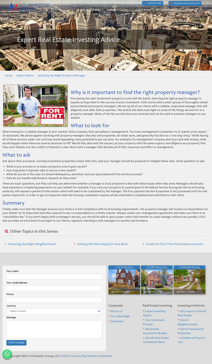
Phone (10, 294)
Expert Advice (143, 10)
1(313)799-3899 (152, 3)
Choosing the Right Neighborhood (31, 244)
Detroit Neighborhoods (168, 10)
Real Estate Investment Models (155, 331)
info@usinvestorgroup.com (184, 3)
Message (11, 317)
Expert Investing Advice (154, 313)
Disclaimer (117, 321)
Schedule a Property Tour (191, 340)
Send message (16, 342)
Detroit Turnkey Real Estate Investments (86, 356)
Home (8, 75)
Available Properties (118, 10)
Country (11, 306)
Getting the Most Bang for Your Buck (102, 244)
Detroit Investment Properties (191, 331)
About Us (192, 10)
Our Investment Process (154, 322)
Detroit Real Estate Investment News (156, 340)
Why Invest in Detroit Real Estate (192, 313)
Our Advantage (120, 316)
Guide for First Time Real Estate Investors (175, 244)
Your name (12, 271)
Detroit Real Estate (89, 10)
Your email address (16, 283)
